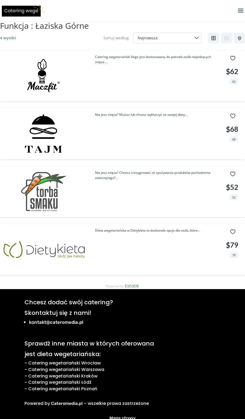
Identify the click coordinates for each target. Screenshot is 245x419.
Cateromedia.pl (67, 403)
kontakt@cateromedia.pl (56, 322)
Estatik (132, 286)
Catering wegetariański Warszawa (66, 369)
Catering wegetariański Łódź (60, 382)
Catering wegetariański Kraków (63, 376)
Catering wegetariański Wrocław (64, 363)
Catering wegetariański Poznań (62, 389)
